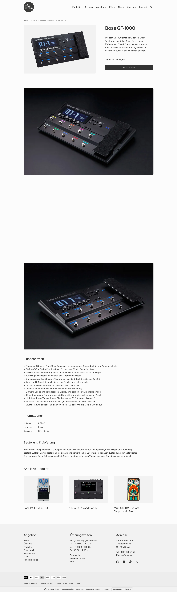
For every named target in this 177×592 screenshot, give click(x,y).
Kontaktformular (124, 555)
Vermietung (29, 553)
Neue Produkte (31, 560)
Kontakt (143, 7)
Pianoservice (30, 550)
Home (26, 20)
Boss (40, 427)
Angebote (101, 7)
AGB (72, 561)
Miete (112, 7)
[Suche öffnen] (151, 7)
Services (89, 7)
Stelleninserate (77, 558)
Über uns (131, 7)
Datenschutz (76, 555)
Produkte (76, 7)
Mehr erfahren (129, 67)
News (121, 7)
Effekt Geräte (61, 20)
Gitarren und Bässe (47, 20)
